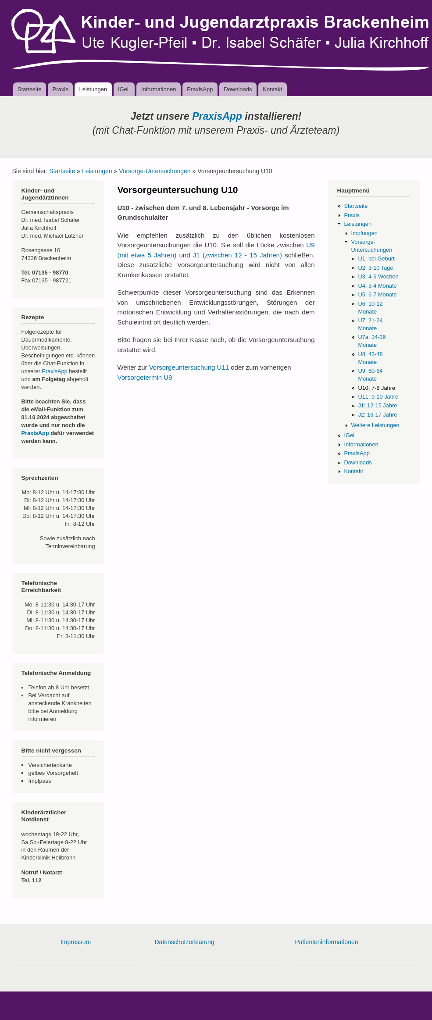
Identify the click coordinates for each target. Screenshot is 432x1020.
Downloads (238, 89)
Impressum (76, 941)
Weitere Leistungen (375, 425)
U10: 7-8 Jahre (376, 388)
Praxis (60, 89)
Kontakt (272, 89)
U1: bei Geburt (376, 258)
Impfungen (364, 233)
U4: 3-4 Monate (377, 285)
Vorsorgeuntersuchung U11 (189, 367)
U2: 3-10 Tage (375, 267)
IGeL (124, 89)
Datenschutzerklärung (184, 941)
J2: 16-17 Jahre (377, 414)
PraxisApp (200, 89)
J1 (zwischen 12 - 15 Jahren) (237, 255)
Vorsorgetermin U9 (145, 377)
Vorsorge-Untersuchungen (154, 171)
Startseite (30, 89)
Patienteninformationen (326, 941)
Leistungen (93, 89)
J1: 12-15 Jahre (377, 405)
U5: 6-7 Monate (377, 294)
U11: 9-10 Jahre (378, 396)
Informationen (158, 89)
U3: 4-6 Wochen (378, 276)
